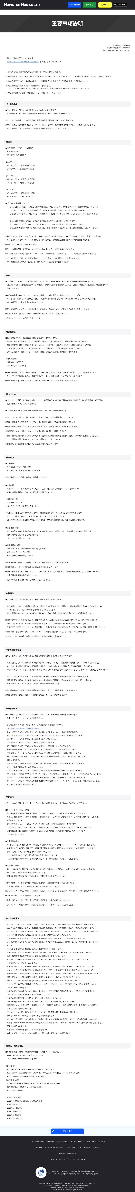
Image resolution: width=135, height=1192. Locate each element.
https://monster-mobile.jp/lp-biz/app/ (25, 728)
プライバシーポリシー (74, 1147)
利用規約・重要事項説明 (67, 1153)
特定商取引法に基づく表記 (54, 1147)
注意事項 (96, 1147)
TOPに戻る (67, 1131)
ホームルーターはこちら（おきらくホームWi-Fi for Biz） (67, 1159)
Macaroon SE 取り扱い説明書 (57, 1142)
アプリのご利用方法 (77, 1142)
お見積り (101, 1142)
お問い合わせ (91, 1142)
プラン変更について (37, 1142)
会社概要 (39, 1147)
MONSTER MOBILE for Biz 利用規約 (22, 62)
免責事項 (87, 1147)
